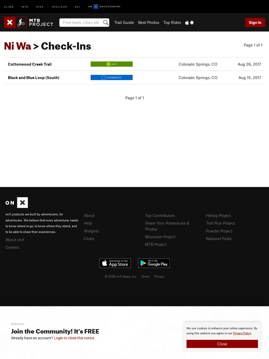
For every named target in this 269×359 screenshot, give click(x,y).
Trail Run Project (220, 223)
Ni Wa (17, 44)
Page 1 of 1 (253, 45)
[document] (222, 337)
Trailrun (59, 6)
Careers (12, 247)
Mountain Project (160, 236)
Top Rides (172, 22)
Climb (9, 6)
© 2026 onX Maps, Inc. (121, 276)
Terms (145, 276)
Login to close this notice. (74, 338)
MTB (25, 6)
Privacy (159, 276)
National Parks (219, 238)
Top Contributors (160, 215)
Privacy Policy (242, 333)
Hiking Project (218, 215)
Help (88, 223)
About (89, 215)
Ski (77, 6)
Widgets (91, 230)
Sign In (255, 22)
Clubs (89, 238)
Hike (40, 6)
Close (222, 343)
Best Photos (148, 22)
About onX (15, 239)
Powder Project (219, 230)
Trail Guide (124, 22)
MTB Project (156, 244)
